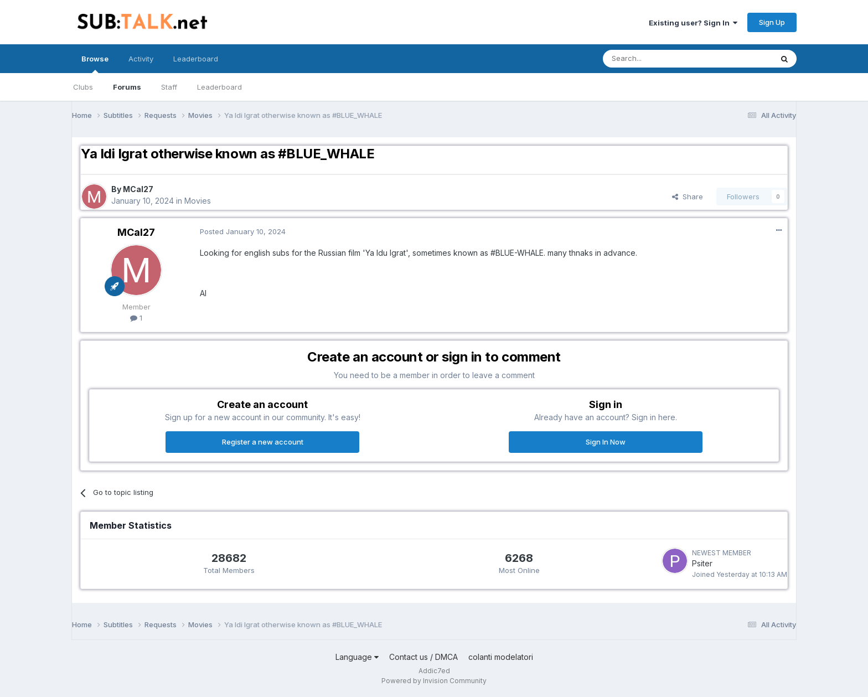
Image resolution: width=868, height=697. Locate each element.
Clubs (83, 86)
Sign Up (772, 22)
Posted (243, 231)
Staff (169, 86)
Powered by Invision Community (434, 681)
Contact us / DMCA (423, 657)
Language (357, 657)
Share (687, 196)
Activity (140, 58)
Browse (94, 63)
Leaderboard (219, 86)
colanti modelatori (500, 657)
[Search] (659, 59)
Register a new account (262, 441)
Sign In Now (606, 441)
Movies (197, 200)
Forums (127, 86)
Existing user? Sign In (693, 22)
